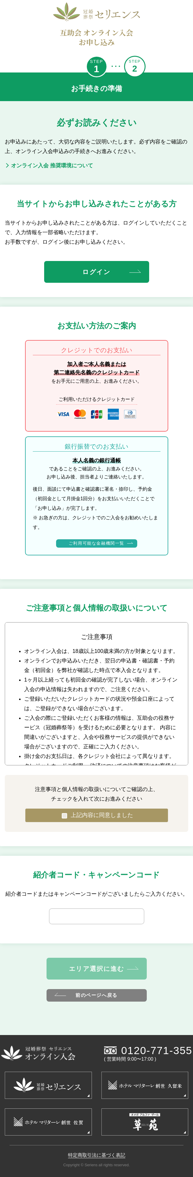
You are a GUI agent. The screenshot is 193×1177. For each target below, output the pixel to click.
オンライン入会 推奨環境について (49, 166)
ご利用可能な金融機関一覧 (100, 543)
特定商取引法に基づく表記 (96, 1155)
